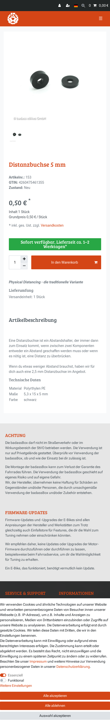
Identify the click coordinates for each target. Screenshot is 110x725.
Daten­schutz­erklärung (73, 667)
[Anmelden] (60, 5)
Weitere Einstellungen (16, 686)
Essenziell (15, 675)
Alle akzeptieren (55, 696)
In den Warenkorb (74, 262)
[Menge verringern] (24, 265)
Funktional (16, 680)
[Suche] (83, 5)
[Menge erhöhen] (24, 258)
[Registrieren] (68, 5)
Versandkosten (52, 225)
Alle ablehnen (55, 705)
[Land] (75, 5)
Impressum (38, 661)
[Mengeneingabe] (15, 262)
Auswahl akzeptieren (55, 716)
